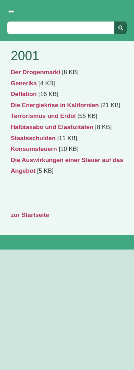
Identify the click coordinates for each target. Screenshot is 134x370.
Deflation (24, 94)
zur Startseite (30, 215)
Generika (24, 83)
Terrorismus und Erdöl (43, 116)
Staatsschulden (33, 138)
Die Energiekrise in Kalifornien (55, 105)
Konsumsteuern (34, 149)
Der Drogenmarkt (35, 72)
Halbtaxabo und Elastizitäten (52, 127)
